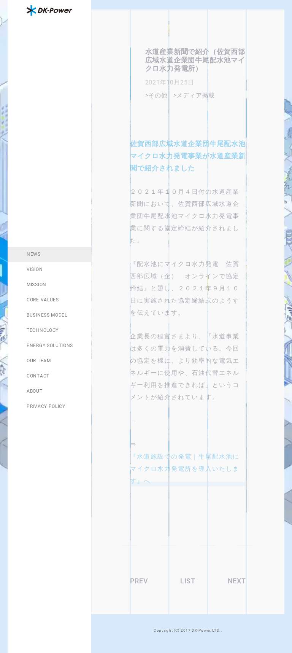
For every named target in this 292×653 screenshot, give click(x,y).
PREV (139, 581)
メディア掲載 (195, 95)
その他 (157, 95)
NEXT (237, 581)
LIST (187, 581)
